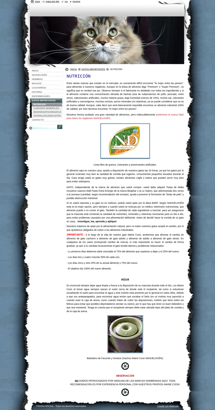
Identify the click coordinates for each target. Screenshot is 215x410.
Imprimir (76, 1)
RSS (66, 1)
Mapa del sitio (52, 1)
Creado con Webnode (168, 406)
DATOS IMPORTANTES (93, 69)
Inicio (37, 1)
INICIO (73, 69)
